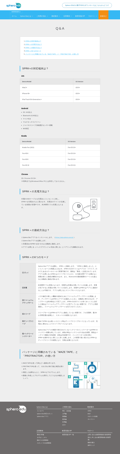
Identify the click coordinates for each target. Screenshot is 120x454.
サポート (91, 16)
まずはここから (42, 437)
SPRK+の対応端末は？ (33, 41)
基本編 (64, 419)
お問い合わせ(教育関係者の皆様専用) (99, 435)
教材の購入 (91, 442)
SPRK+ (90, 411)
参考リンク (91, 445)
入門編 (64, 414)
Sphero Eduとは (25, 16)
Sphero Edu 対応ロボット (45, 414)
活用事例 (66, 16)
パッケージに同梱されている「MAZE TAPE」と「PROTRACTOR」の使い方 (52, 54)
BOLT (89, 414)
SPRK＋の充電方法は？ (33, 44)
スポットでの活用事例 (44, 443)
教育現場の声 (80, 16)
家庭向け (103, 16)
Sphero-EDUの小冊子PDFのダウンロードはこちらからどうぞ (87, 5)
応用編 (64, 422)
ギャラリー (91, 419)
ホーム (14, 16)
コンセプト (40, 411)
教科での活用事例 (42, 440)
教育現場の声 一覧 (68, 435)
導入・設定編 (66, 411)
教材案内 (55, 16)
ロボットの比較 (93, 416)
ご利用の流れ (41, 16)
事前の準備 (40, 435)
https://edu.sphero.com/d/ (64, 237)
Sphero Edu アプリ (42, 416)
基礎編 (64, 416)
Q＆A (64, 425)
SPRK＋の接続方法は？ (33, 48)
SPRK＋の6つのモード (33, 51)
